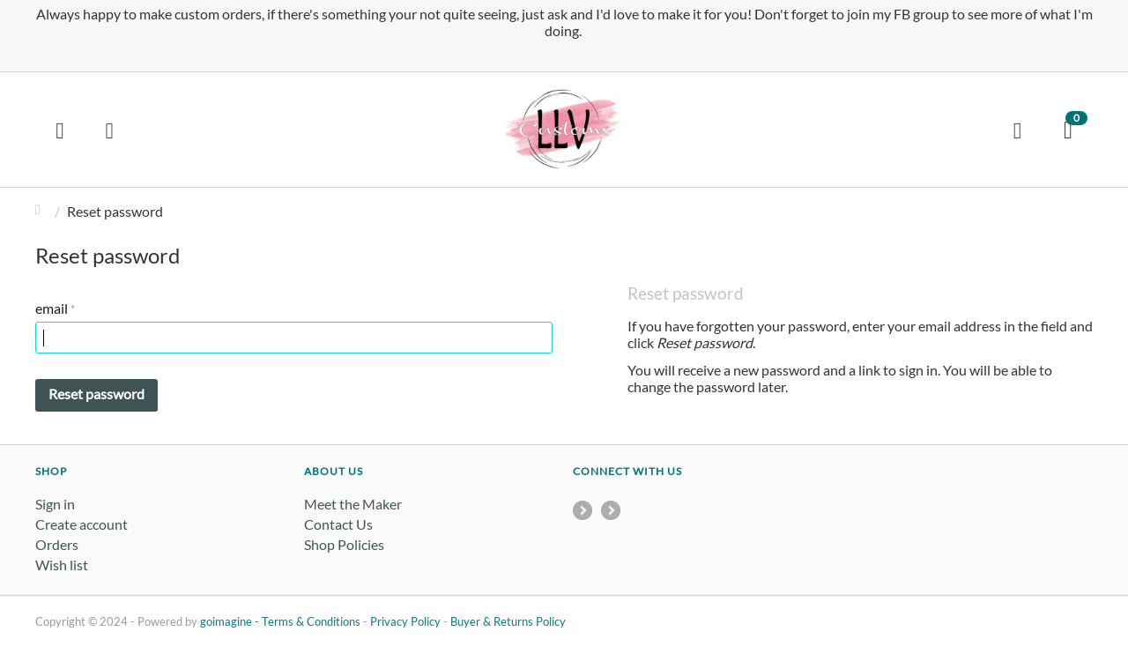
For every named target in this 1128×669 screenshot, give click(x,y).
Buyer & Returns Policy (508, 621)
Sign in (55, 503)
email (51, 308)
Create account (81, 524)
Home (42, 211)
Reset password (96, 393)
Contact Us (338, 524)
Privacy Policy (405, 621)
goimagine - (231, 621)
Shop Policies (344, 544)
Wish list (61, 564)
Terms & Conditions (311, 621)
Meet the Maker (353, 503)
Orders (56, 544)
